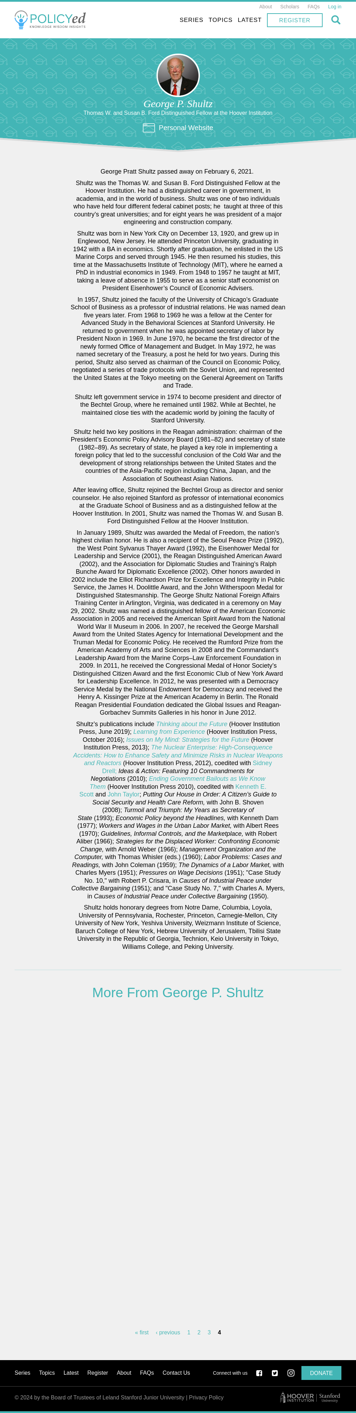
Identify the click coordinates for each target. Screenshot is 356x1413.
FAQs (314, 6)
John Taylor (123, 794)
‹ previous (168, 1332)
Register (294, 20)
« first (141, 1332)
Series (191, 20)
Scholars (289, 6)
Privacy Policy (206, 1397)
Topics (221, 20)
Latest (250, 20)
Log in (334, 6)
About (265, 6)
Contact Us (176, 1373)
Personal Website (186, 128)
